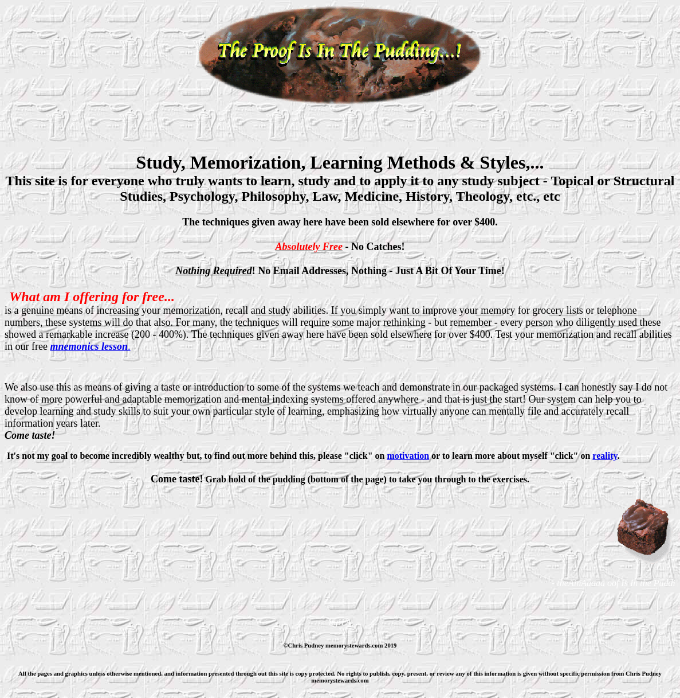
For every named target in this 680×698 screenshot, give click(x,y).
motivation (408, 456)
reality (604, 456)
